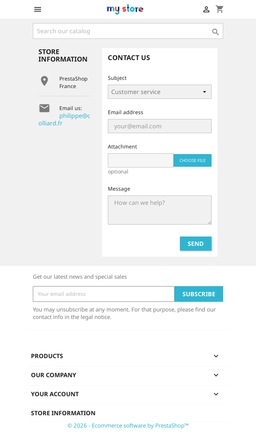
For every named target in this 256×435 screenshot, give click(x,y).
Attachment (122, 146)
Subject (117, 77)
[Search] (128, 31)
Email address (125, 112)
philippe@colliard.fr (64, 119)
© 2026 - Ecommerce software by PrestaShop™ (128, 425)
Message (119, 188)
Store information (63, 413)
